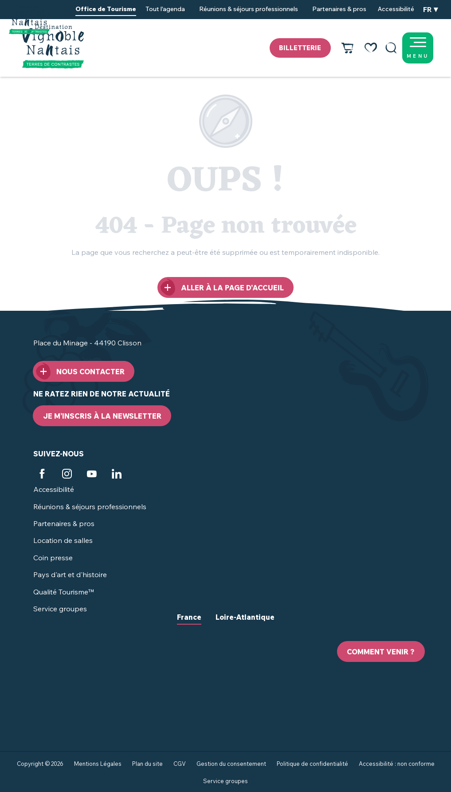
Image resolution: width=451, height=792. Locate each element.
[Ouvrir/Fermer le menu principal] (429, 48)
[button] (391, 48)
